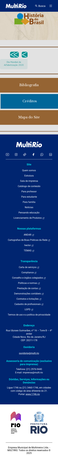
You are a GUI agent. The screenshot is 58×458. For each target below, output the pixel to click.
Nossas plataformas (29, 228)
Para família (29, 202)
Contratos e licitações (29, 298)
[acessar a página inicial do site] (16, 6)
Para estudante (29, 196)
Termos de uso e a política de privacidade (29, 314)
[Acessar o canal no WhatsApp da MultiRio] (42, 154)
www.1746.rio (33, 394)
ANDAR (29, 234)
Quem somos (29, 170)
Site (29, 164)
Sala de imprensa (29, 181)
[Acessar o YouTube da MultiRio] (7, 154)
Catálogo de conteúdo (29, 186)
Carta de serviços (29, 267)
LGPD (29, 309)
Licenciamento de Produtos (29, 217)
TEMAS (29, 250)
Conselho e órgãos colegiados (29, 277)
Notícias (29, 207)
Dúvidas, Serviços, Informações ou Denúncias (29, 381)
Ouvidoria (29, 347)
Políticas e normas (29, 283)
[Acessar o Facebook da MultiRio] (33, 154)
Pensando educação (29, 212)
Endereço (29, 325)
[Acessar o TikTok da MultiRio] (25, 154)
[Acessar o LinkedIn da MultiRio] (50, 154)
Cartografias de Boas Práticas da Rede (29, 240)
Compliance (29, 272)
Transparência (29, 261)
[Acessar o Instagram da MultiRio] (16, 154)
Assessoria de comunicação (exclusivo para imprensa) (29, 362)
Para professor (29, 191)
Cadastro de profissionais (29, 304)
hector (29, 245)
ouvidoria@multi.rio (29, 353)
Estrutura (29, 175)
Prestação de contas (29, 288)
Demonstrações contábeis (29, 293)
